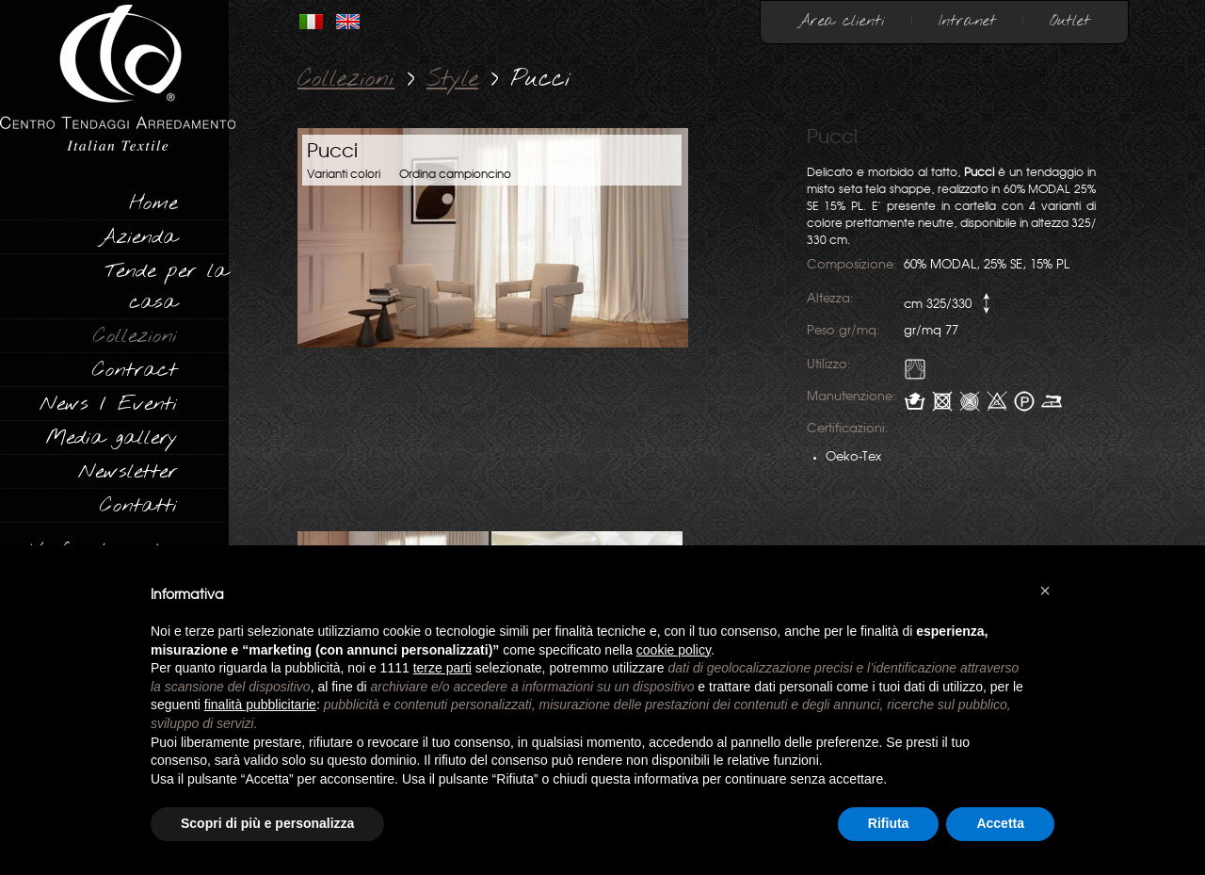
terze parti (442, 667)
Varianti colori (343, 174)
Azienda (138, 237)
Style (452, 79)
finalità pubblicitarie (260, 704)
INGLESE (348, 21)
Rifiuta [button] (888, 823)
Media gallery (111, 438)
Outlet (1070, 21)
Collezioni (135, 336)
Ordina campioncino (455, 174)
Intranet (967, 21)
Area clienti (841, 21)
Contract (134, 370)
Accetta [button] (1000, 823)
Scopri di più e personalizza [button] (267, 823)
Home (153, 203)
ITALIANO (311, 21)
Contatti (138, 506)
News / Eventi (108, 404)
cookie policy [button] (673, 649)
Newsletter (127, 472)
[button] (1045, 590)
